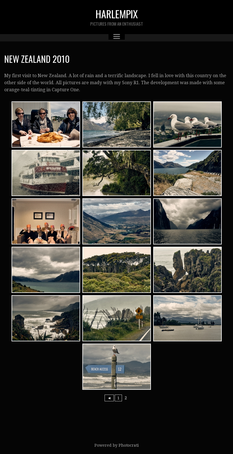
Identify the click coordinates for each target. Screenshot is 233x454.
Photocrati (129, 445)
